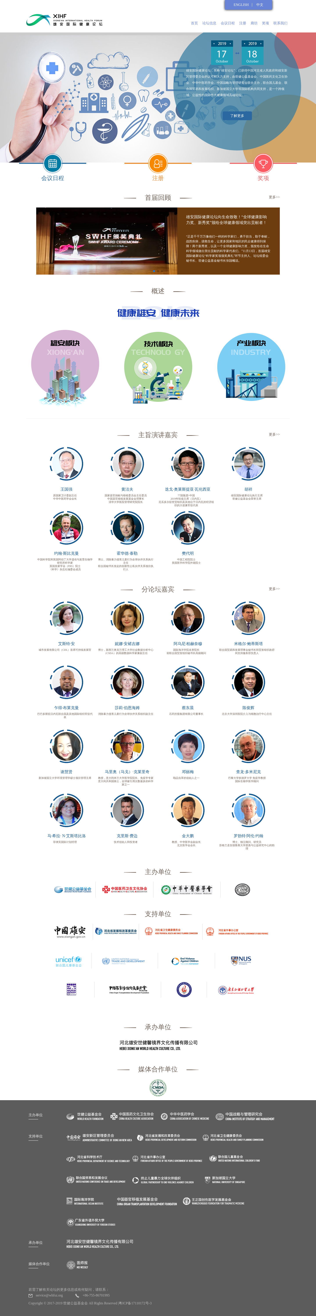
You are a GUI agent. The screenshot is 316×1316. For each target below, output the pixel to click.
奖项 (265, 23)
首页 (194, 23)
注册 (242, 23)
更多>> (274, 197)
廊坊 (254, 23)
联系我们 (280, 23)
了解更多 (237, 116)
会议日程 (228, 23)
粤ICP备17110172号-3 (135, 1303)
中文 (259, 5)
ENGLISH (241, 5)
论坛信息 (209, 23)
